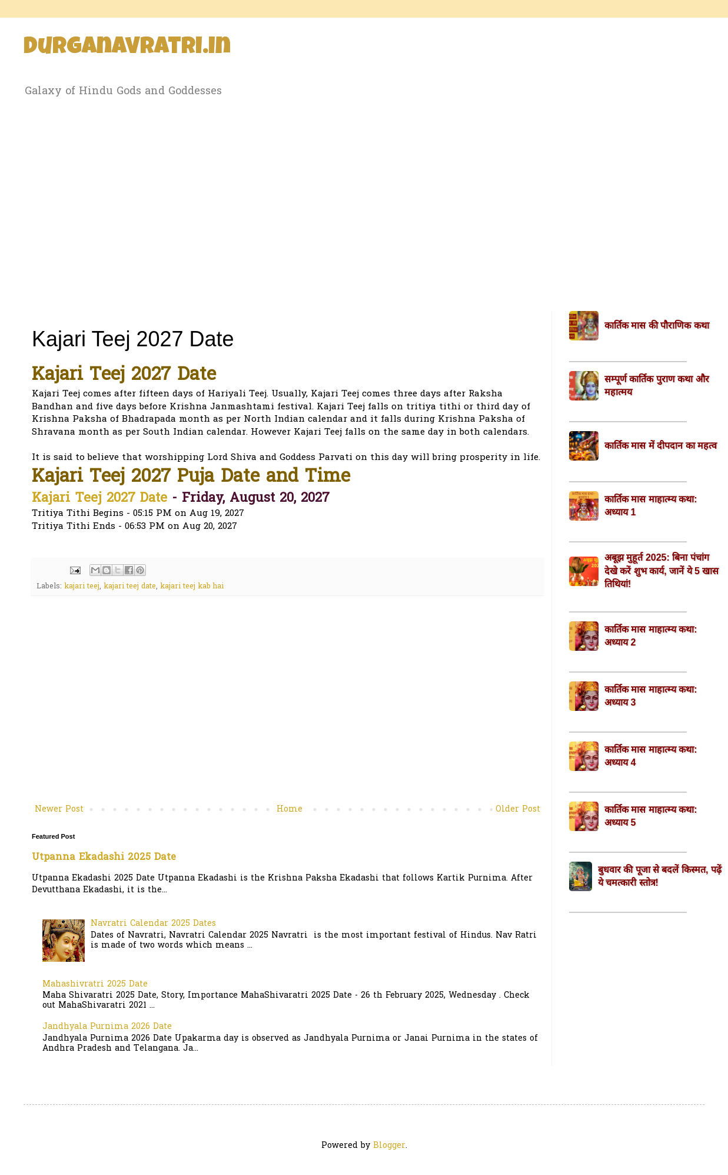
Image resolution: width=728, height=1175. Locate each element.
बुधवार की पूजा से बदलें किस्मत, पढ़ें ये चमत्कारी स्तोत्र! (660, 876)
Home (289, 809)
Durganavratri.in (127, 48)
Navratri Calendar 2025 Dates (153, 924)
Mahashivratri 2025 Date (95, 984)
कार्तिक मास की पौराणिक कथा (656, 325)
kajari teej (81, 586)
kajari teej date (130, 586)
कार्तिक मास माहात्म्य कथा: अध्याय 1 (650, 505)
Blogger (389, 1146)
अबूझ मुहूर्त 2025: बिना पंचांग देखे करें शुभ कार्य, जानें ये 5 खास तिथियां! (661, 570)
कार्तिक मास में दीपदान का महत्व (660, 446)
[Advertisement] (364, 202)
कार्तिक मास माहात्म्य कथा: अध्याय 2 (650, 635)
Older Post (518, 809)
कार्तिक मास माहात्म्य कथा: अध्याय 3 (650, 695)
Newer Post (59, 809)
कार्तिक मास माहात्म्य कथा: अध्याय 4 (650, 755)
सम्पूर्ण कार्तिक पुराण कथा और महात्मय (656, 385)
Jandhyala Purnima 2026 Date (107, 1027)
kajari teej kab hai (192, 586)
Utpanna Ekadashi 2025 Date (104, 857)
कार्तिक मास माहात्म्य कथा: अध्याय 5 (650, 816)
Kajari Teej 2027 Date (99, 498)
